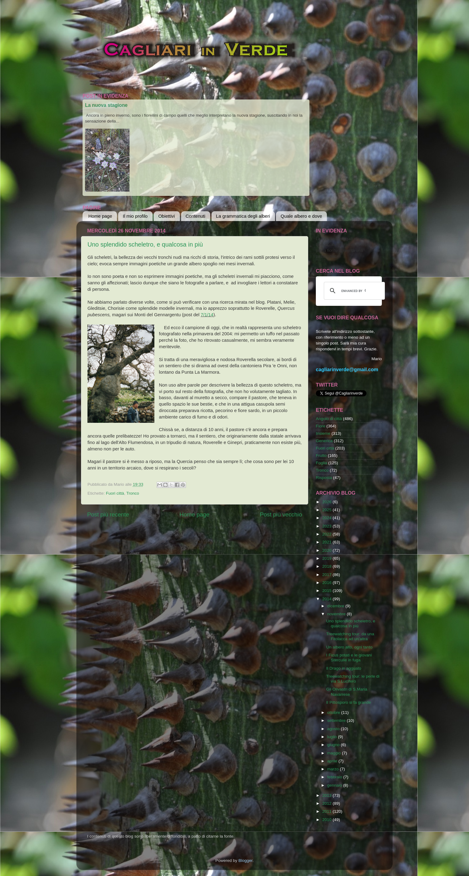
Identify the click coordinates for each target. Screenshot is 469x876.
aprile (333, 761)
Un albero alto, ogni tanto (349, 647)
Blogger (245, 860)
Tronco (132, 493)
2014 (327, 599)
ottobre (334, 712)
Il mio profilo (135, 216)
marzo (333, 769)
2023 (327, 526)
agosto (334, 728)
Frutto (321, 455)
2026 (327, 502)
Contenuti (195, 216)
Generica (324, 440)
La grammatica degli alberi (243, 216)
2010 (327, 819)
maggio (334, 753)
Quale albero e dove (301, 216)
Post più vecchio (281, 514)
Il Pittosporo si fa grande (348, 702)
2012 (327, 803)
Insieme (323, 433)
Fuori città (115, 493)
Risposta (324, 477)
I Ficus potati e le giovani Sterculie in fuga (349, 657)
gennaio (335, 785)
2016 (327, 582)
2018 (327, 566)
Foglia (321, 463)
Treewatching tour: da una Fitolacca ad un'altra (350, 636)
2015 (327, 590)
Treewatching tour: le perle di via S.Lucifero (353, 678)
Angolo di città (329, 418)
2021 (327, 542)
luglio (332, 736)
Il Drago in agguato (343, 668)
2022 (327, 534)
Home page (100, 216)
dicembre (336, 606)
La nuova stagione (106, 105)
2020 (327, 550)
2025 (327, 510)
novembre (337, 614)
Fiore (320, 426)
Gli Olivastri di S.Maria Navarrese (346, 691)
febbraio (335, 777)
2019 (327, 558)
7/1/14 (207, 314)
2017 (327, 574)
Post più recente (108, 514)
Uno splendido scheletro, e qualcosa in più (145, 244)
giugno (334, 744)
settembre (337, 720)
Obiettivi (166, 216)
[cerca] (353, 290)
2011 (327, 811)
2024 (327, 518)
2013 (327, 795)
